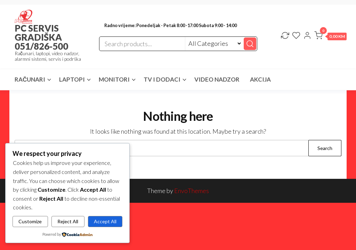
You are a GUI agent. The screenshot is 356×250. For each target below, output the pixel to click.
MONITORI (114, 79)
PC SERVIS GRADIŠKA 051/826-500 (41, 37)
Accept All (105, 221)
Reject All (67, 221)
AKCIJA (260, 79)
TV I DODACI (162, 79)
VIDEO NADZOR (217, 79)
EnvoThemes (191, 190)
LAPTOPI (72, 79)
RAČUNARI (30, 79)
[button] (330, 36)
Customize (30, 221)
